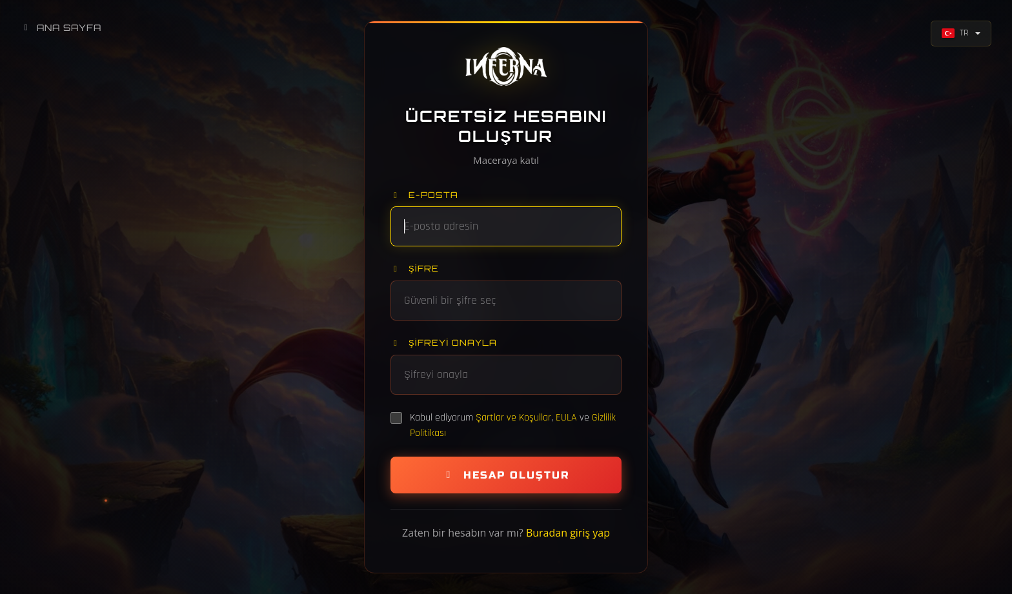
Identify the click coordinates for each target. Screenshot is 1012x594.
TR (955, 33)
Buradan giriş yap (568, 533)
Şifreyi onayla (443, 342)
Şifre (414, 268)
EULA (566, 417)
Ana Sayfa (61, 27)
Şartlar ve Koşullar (513, 417)
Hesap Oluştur (506, 475)
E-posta (424, 195)
